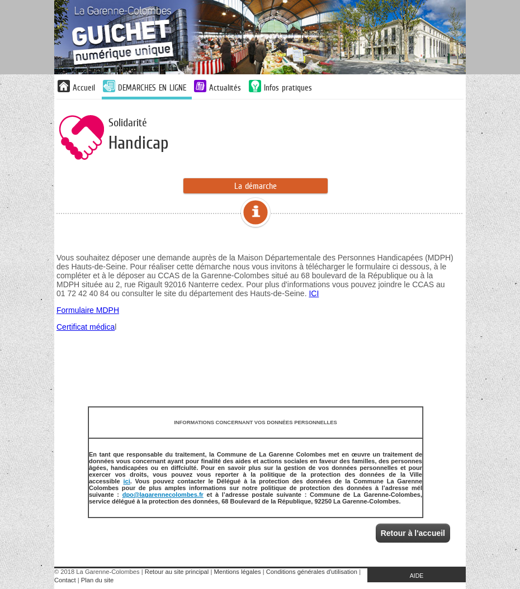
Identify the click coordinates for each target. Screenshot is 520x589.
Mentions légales (237, 571)
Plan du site (97, 580)
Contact (65, 580)
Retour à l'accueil (413, 533)
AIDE (417, 575)
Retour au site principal (177, 571)
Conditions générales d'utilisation (311, 571)
